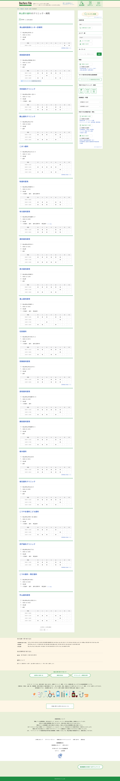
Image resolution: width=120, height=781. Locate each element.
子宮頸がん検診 (83, 132)
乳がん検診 (90, 131)
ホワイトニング (83, 122)
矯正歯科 (25, 655)
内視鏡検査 (82, 129)
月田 (86, 642)
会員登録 (63, 750)
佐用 (29, 642)
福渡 (51, 646)
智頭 (56, 644)
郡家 (42, 644)
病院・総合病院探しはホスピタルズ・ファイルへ (68, 3)
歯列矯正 (93, 122)
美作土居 (34, 642)
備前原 (65, 646)
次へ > (50, 630)
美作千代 (65, 642)
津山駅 (26, 8)
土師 (58, 644)
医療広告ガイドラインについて (64, 739)
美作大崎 (53, 642)
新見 (98, 642)
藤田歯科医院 (25, 421)
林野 (43, 642)
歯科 (30, 8)
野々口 (57, 646)
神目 (49, 646)
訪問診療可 (90, 70)
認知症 (81, 140)
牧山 (60, 646)
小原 (41, 646)
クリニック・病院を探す (81, 675)
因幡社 (53, 644)
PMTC (89, 122)
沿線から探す (84, 44)
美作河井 (63, 644)
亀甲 (39, 646)
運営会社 (83, 739)
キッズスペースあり (91, 68)
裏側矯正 (98, 122)
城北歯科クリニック (27, 481)
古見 (78, 642)
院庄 (62, 642)
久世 (80, 642)
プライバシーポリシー (50, 739)
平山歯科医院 (25, 595)
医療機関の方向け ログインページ (90, 767)
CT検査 (87, 129)
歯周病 (87, 141)
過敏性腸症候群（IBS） (89, 140)
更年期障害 (82, 141)
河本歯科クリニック (27, 89)
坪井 (68, 642)
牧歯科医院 (24, 181)
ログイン (57, 750)
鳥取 (29, 644)
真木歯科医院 (25, 269)
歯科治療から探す (85, 116)
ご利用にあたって (39, 739)
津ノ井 (36, 644)
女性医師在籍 (83, 68)
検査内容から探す (85, 125)
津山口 (33, 646)
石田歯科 (23, 331)
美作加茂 (70, 644)
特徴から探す (84, 64)
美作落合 (75, 642)
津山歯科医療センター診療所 (31, 27)
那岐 (60, 644)
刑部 (91, 642)
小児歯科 (29, 655)
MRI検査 (92, 129)
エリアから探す (85, 41)
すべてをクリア (98, 17)
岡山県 (22, 8)
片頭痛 (81, 143)
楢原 (41, 642)
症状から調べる (38, 675)
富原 (88, 642)
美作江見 (38, 642)
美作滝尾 (76, 644)
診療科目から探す (85, 28)
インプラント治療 (90, 120)
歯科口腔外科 (34, 655)
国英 (47, 644)
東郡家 (39, 644)
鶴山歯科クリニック (27, 116)
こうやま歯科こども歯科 (29, 511)
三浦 (73, 644)
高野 (79, 644)
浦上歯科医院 (25, 299)
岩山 (96, 642)
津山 (59, 642)
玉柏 (63, 646)
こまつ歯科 (24, 146)
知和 (67, 644)
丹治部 (93, 642)
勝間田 (45, 642)
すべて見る (49, 223)
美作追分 (71, 642)
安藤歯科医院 (25, 361)
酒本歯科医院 (25, 239)
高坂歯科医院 (25, 391)
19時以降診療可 (83, 70)
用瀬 (51, 644)
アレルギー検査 (83, 131)
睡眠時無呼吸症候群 (94, 141)
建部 (53, 646)
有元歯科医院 (25, 211)
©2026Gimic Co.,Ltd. (60, 778)
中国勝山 (83, 642)
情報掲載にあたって (56, 745)
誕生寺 (44, 646)
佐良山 (36, 646)
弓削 (47, 646)
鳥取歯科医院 (25, 55)
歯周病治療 (82, 120)
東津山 (57, 642)
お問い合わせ (76, 739)
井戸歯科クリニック (27, 544)
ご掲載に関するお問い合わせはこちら (60, 706)
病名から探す (84, 136)
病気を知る (60, 675)
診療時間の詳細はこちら (66, 48)
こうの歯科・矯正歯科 (28, 574)
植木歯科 (23, 451)
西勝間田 (49, 642)
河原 (44, 644)
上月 (31, 642)
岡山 (29, 646)
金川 (55, 646)
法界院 (68, 646)
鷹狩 (49, 644)
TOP (18, 8)
